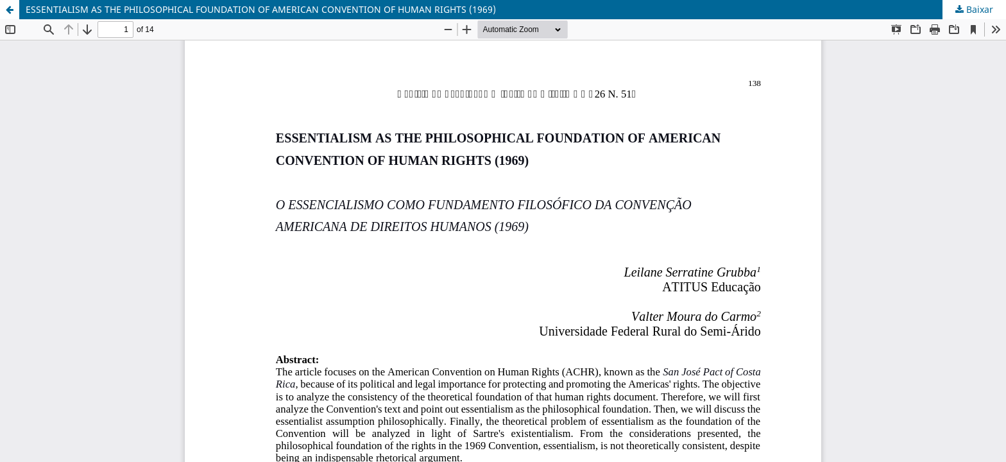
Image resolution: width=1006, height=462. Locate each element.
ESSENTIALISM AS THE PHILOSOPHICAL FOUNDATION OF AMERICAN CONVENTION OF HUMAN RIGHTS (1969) (261, 9)
